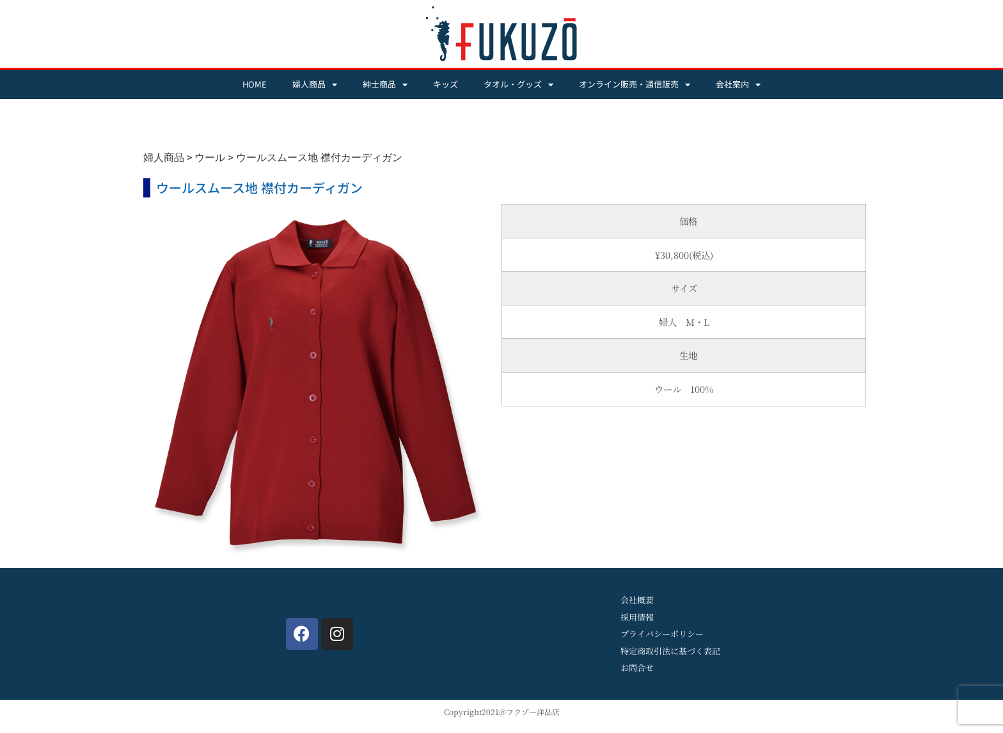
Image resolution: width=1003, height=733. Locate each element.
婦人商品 (314, 84)
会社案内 (738, 84)
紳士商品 (385, 84)
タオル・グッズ (518, 84)
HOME (254, 84)
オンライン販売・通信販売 (634, 84)
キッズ (445, 84)
